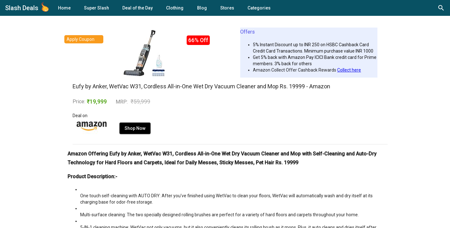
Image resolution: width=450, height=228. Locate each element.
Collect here (349, 70)
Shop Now (135, 128)
